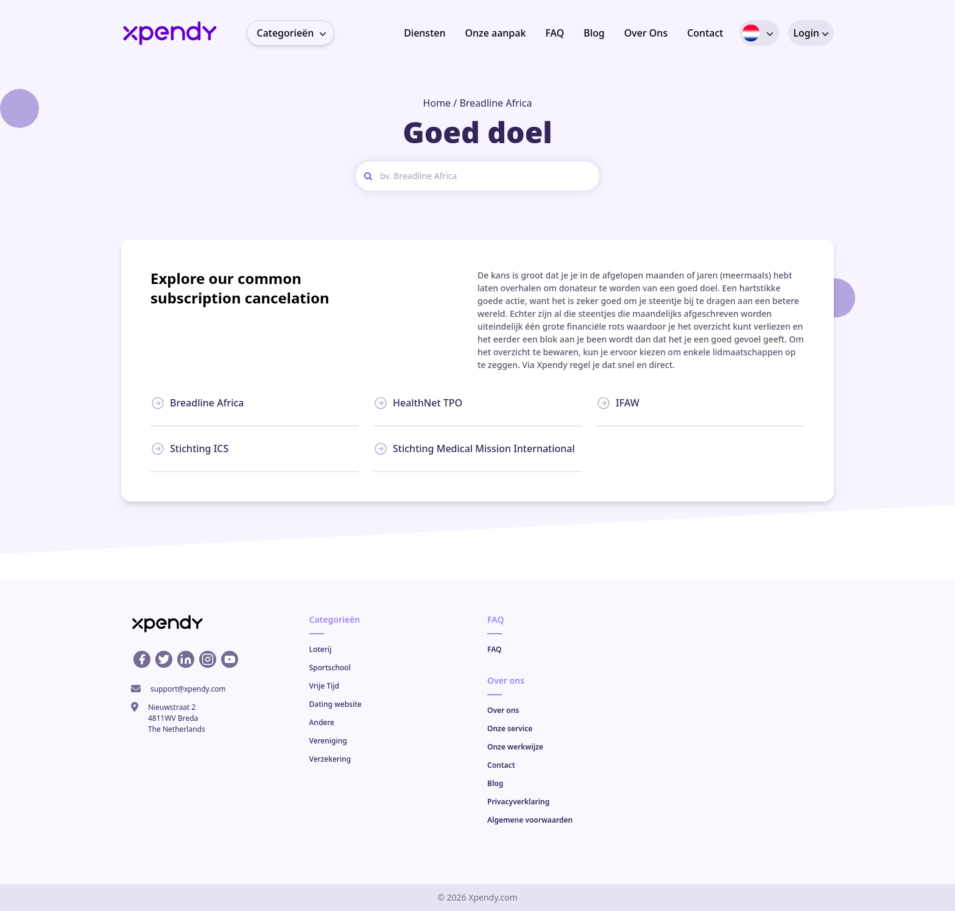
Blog (593, 33)
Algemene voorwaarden (530, 820)
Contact (705, 33)
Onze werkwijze (515, 747)
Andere (321, 722)
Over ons (503, 710)
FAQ (554, 33)
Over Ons (646, 33)
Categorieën (295, 33)
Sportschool (330, 667)
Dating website (335, 704)
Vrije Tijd (324, 686)
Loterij (320, 649)
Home (437, 103)
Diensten (424, 33)
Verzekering (330, 759)
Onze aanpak (495, 33)
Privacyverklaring (518, 801)
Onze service (509, 728)
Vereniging (328, 741)
